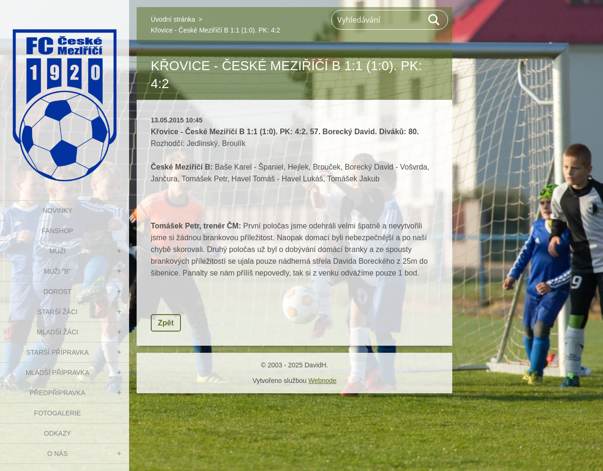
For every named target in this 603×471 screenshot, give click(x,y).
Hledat (434, 20)
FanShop (57, 231)
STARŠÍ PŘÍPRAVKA (57, 352)
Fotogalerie (57, 413)
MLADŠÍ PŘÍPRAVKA (57, 372)
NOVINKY (57, 210)
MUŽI (57, 251)
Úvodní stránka (173, 19)
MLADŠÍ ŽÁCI (57, 332)
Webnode (322, 380)
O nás (57, 453)
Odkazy (57, 433)
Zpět (166, 323)
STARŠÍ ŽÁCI (57, 312)
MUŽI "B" (57, 271)
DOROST (57, 291)
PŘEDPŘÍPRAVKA (57, 393)
